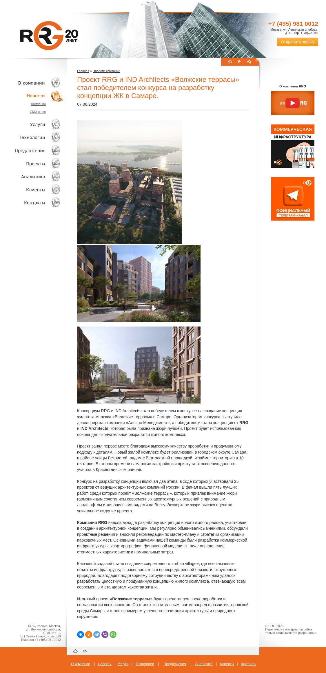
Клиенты (32, 189)
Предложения (175, 664)
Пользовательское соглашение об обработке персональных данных (290, 638)
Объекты (32, 150)
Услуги (32, 124)
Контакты (32, 202)
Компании (38, 104)
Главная (83, 71)
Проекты (32, 163)
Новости (33, 95)
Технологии (32, 137)
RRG (49, 35)
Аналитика (32, 176)
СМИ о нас (38, 111)
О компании (32, 82)
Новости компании (106, 71)
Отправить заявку (297, 42)
